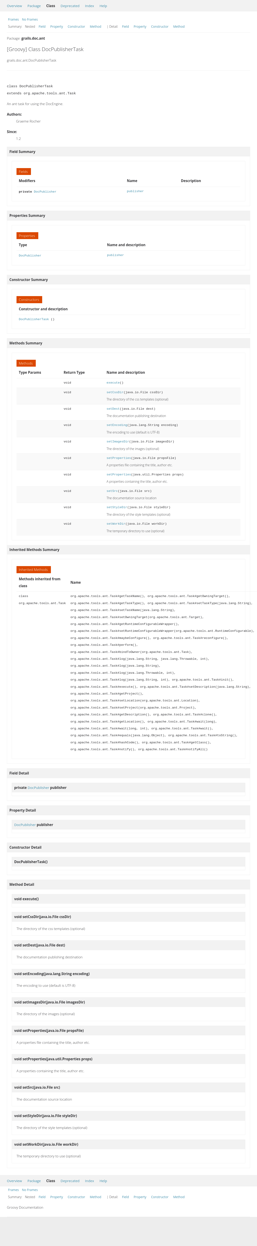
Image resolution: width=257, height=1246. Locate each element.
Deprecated (70, 5)
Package (34, 5)
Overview (14, 5)
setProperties (119, 457)
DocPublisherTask (34, 318)
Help (103, 5)
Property (56, 26)
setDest (113, 408)
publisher (135, 191)
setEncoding (117, 424)
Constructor (76, 26)
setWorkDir (116, 523)
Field (42, 26)
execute (113, 382)
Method (95, 26)
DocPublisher (45, 191)
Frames (13, 19)
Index (89, 5)
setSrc (112, 490)
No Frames (30, 19)
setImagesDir (118, 441)
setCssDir (115, 391)
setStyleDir (117, 506)
